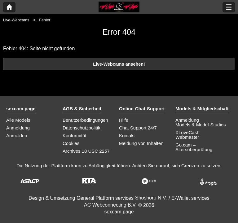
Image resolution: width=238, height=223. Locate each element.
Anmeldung (18, 127)
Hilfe (123, 120)
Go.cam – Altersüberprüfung (193, 147)
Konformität (74, 135)
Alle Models (18, 120)
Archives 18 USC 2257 (86, 151)
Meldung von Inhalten (141, 143)
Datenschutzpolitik (81, 127)
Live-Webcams (16, 20)
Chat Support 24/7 (138, 127)
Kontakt (127, 135)
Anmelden (16, 135)
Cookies (71, 143)
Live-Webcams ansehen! (119, 64)
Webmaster (187, 137)
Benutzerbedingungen (85, 120)
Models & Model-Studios (200, 124)
